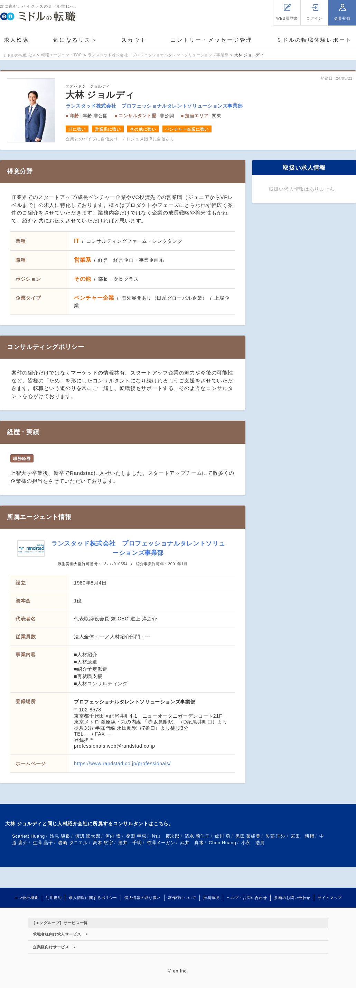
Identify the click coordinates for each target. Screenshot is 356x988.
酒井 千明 (130, 842)
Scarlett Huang (28, 836)
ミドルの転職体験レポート (314, 40)
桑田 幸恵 (136, 836)
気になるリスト (75, 40)
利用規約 (54, 898)
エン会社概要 (26, 898)
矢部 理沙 (275, 836)
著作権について (182, 898)
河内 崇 (113, 836)
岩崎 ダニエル (73, 842)
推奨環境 (211, 898)
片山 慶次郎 (165, 836)
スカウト (134, 40)
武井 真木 (192, 842)
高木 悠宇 (103, 842)
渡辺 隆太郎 (87, 836)
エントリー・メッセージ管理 (211, 40)
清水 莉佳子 (197, 836)
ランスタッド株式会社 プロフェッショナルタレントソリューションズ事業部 (154, 106)
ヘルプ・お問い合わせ (247, 898)
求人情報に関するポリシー (93, 898)
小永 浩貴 (253, 842)
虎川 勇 (222, 836)
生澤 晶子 (43, 842)
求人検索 (16, 40)
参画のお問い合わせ (292, 898)
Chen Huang (222, 842)
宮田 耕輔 (302, 836)
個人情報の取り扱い (142, 898)
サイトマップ (330, 898)
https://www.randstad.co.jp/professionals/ (122, 763)
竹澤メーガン (161, 842)
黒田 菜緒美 (247, 836)
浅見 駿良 (60, 836)
